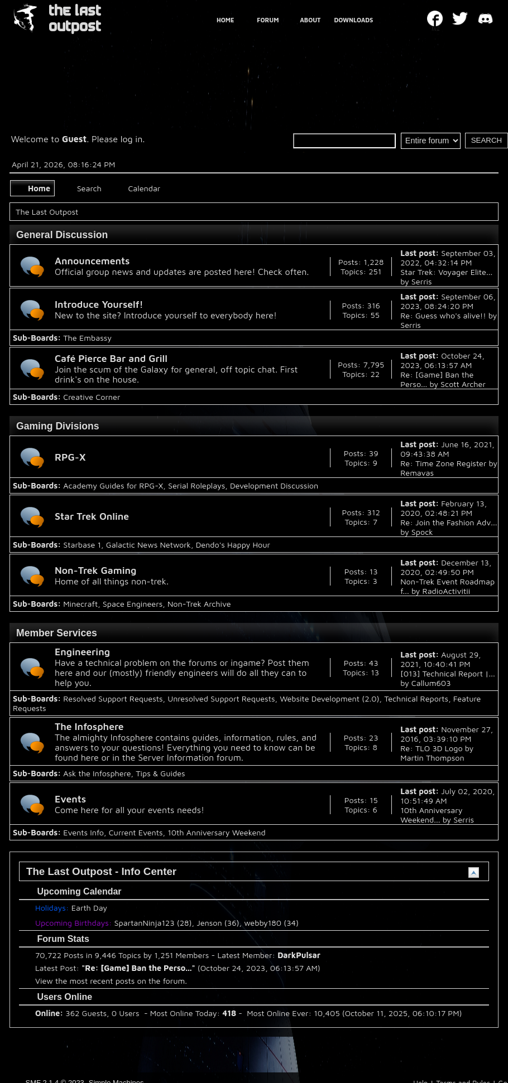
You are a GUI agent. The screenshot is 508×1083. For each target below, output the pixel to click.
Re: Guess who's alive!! (443, 315)
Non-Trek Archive (199, 603)
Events (70, 799)
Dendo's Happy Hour (233, 544)
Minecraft (80, 603)
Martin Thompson (432, 757)
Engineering (82, 651)
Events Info (83, 832)
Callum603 (431, 683)
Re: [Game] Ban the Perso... (138, 968)
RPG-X (70, 457)
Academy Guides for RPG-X (113, 485)
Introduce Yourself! (99, 304)
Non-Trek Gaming (95, 570)
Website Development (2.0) (329, 698)
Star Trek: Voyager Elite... (446, 272)
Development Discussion (274, 485)
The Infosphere (89, 726)
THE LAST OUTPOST (75, 18)
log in (132, 139)
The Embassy (87, 337)
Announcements (92, 261)
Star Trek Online (92, 516)
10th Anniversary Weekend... (431, 814)
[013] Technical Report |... (447, 673)
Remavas (417, 472)
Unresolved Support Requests (221, 698)
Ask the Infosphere (97, 773)
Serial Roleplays (196, 485)
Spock (422, 531)
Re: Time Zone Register (443, 463)
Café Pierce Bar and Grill (111, 358)
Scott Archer (463, 384)
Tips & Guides (160, 773)
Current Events (136, 832)
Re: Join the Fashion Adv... (448, 522)
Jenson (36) (218, 922)
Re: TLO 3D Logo (431, 748)
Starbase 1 (82, 544)
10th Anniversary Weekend (216, 832)
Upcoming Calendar (74, 891)
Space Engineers (132, 603)
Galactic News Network (148, 544)
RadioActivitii (447, 591)
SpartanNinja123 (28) (153, 922)
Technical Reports (416, 698)
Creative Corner (91, 397)
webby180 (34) (271, 922)
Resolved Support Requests (112, 698)
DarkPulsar (298, 955)
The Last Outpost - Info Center (101, 871)
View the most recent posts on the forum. (111, 980)
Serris (421, 281)
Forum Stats (57, 939)
